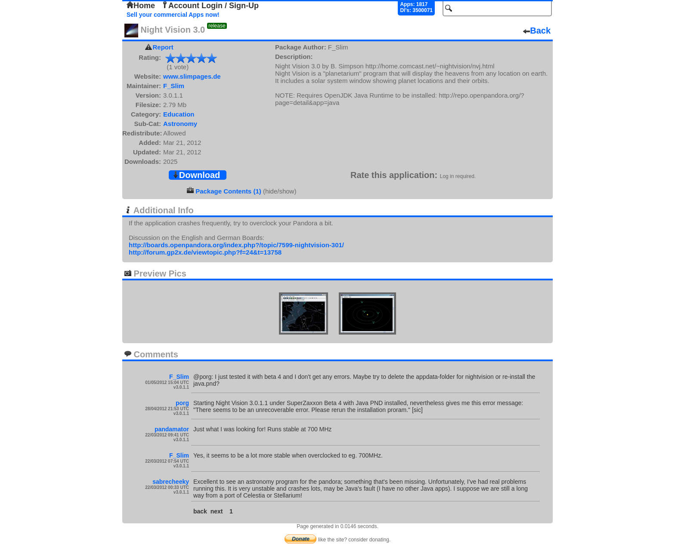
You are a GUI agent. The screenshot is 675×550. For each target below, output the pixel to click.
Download (196, 175)
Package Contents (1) (228, 191)
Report (163, 47)
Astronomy (180, 123)
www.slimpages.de (192, 76)
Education (179, 114)
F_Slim (173, 85)
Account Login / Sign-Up (210, 5)
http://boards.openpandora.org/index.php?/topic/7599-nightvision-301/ (236, 245)
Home (141, 5)
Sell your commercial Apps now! (173, 14)
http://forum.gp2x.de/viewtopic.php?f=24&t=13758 (205, 252)
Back (537, 30)
